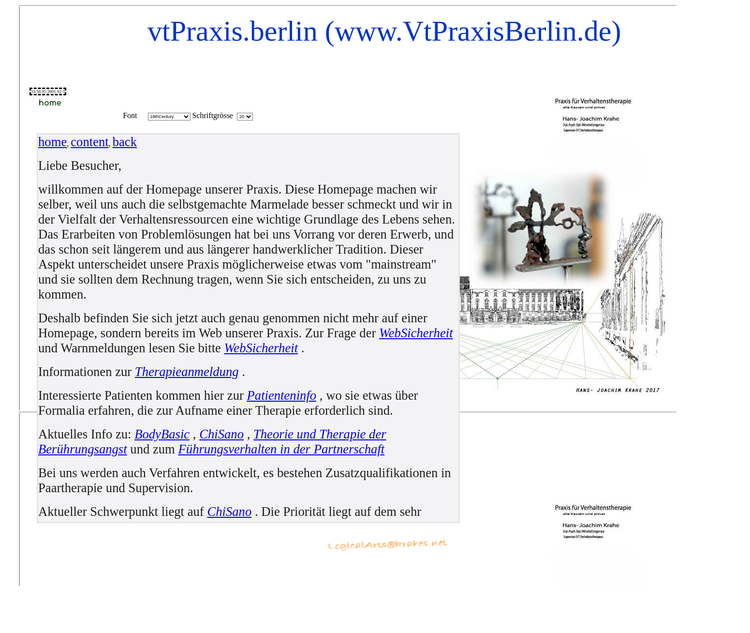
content (89, 142)
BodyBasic (162, 434)
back (125, 142)
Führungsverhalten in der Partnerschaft (281, 449)
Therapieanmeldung (187, 371)
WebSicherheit (416, 333)
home (52, 142)
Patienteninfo (282, 395)
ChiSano (221, 434)
